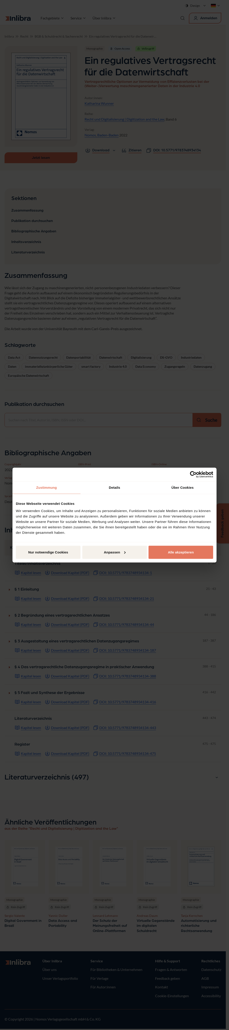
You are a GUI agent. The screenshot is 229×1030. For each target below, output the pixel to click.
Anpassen (115, 552)
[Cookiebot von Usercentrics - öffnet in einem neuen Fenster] (193, 474)
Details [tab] (114, 487)
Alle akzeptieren (181, 552)
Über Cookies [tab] (182, 487)
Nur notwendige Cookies (48, 552)
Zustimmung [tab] (46, 487)
